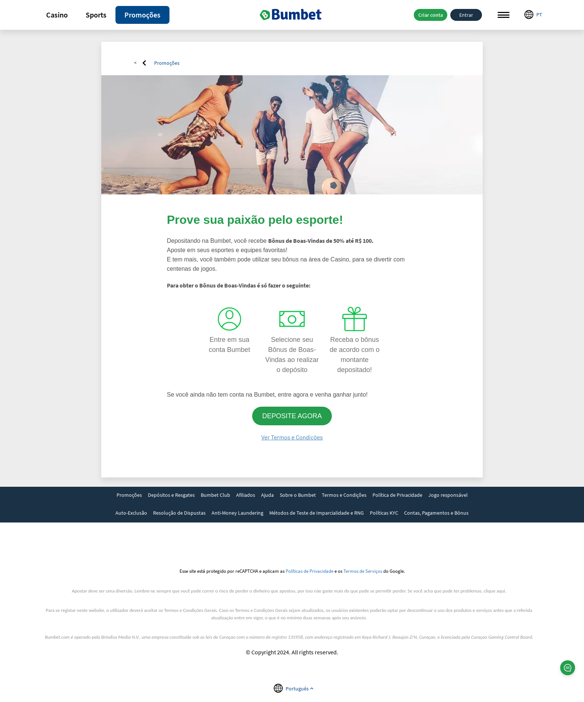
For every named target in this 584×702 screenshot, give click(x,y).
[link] (129, 496)
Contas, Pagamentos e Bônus (436, 512)
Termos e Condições (344, 495)
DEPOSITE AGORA (292, 416)
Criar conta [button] (430, 15)
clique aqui (494, 591)
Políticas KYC (384, 512)
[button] (57, 15)
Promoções (142, 14)
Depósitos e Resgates (171, 495)
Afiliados (245, 495)
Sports (96, 14)
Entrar (466, 15)
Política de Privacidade (397, 495)
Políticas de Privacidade (309, 571)
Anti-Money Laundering (237, 512)
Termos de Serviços (362, 571)
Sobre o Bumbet (298, 495)
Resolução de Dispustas (179, 512)
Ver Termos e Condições (292, 437)
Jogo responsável (448, 495)
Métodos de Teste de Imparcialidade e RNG (316, 512)
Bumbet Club (215, 495)
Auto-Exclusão (131, 512)
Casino (57, 14)
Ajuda (267, 495)
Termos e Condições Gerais (190, 610)
